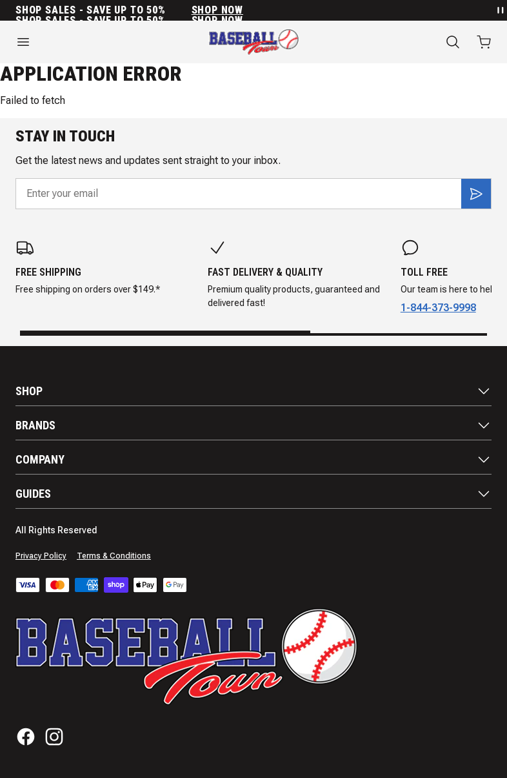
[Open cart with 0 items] (484, 42)
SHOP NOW (217, 10)
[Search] (453, 42)
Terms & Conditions (114, 555)
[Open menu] (84, 42)
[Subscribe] (476, 194)
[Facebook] (25, 736)
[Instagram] (54, 736)
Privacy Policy (40, 555)
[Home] (253, 42)
